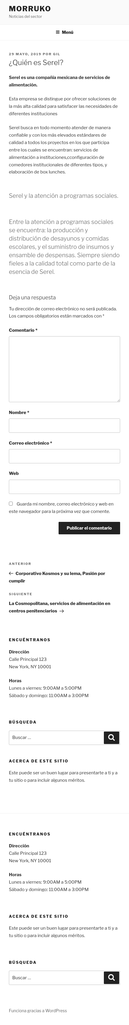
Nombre (19, 412)
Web (14, 473)
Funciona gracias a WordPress (38, 1010)
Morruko (30, 8)
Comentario (23, 330)
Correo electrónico (30, 443)
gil (56, 54)
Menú (64, 32)
